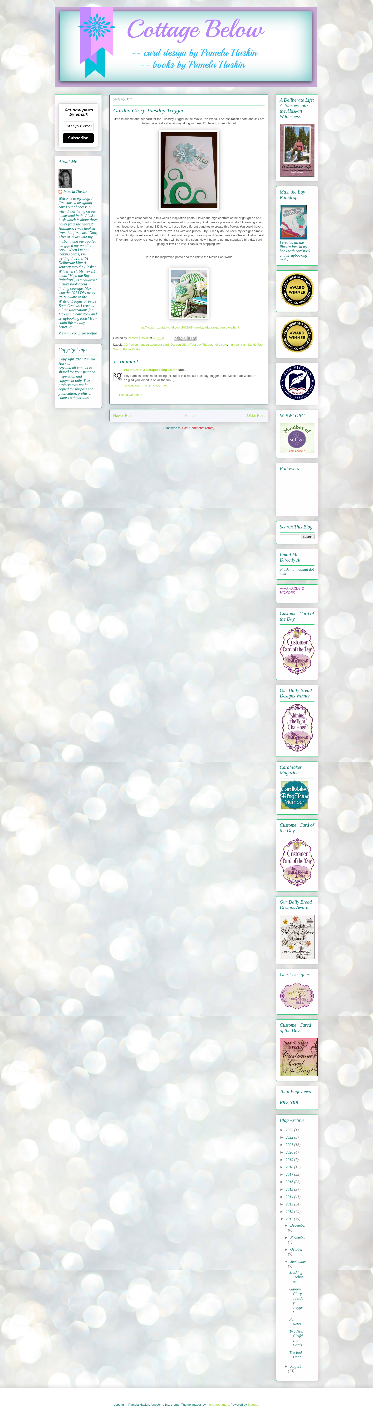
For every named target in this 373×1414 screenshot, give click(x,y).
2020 (290, 1152)
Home (190, 415)
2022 (290, 1137)
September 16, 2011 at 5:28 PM (145, 386)
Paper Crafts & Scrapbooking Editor (150, 370)
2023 (290, 1130)
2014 (290, 1197)
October (296, 1249)
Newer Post (123, 415)
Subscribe (78, 138)
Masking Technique (296, 1277)
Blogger (253, 1404)
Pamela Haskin (75, 192)
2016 (290, 1182)
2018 (290, 1167)
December (298, 1225)
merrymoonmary (217, 1404)
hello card (220, 344)
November (298, 1237)
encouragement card (154, 344)
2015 (290, 1189)
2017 (290, 1174)
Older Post (256, 415)
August (295, 1366)
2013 (290, 1204)
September (298, 1262)
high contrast (237, 344)
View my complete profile (78, 333)
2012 (290, 1212)
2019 (290, 1160)
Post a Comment (130, 395)
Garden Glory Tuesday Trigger (191, 344)
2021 (290, 1145)
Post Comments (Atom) (198, 428)
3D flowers (131, 344)
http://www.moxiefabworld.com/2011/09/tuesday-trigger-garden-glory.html (189, 327)
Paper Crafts (131, 349)
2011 (290, 1219)
